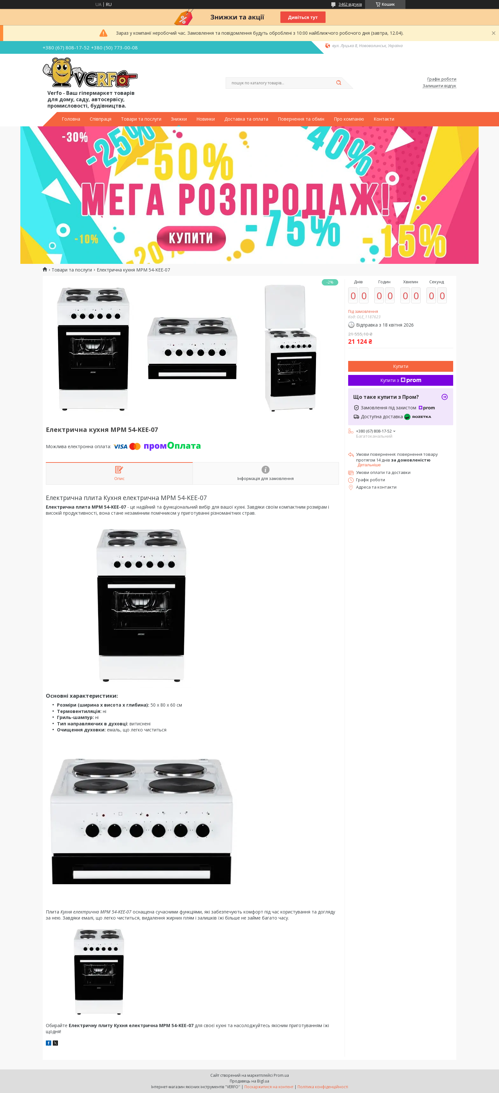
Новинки (205, 119)
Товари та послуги (141, 119)
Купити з (400, 380)
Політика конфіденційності (323, 1086)
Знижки (179, 119)
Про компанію (349, 119)
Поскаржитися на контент (268, 1086)
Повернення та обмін (301, 119)
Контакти (384, 119)
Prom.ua (281, 1075)
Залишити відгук (439, 86)
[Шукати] (338, 83)
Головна (71, 119)
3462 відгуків (350, 4)
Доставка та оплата (246, 119)
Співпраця (100, 119)
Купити (400, 366)
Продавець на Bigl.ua (249, 1081)
